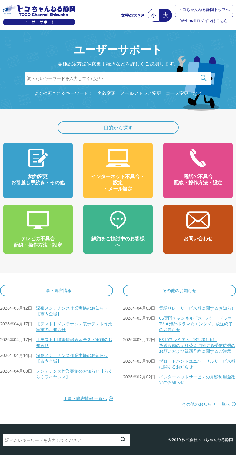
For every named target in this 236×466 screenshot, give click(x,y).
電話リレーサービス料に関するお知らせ (197, 308)
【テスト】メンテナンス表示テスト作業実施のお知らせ (74, 326)
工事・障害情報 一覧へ (85, 398)
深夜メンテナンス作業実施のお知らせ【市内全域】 (72, 311)
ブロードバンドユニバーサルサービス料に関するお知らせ (197, 364)
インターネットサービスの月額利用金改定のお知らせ (197, 379)
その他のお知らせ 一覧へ (206, 404)
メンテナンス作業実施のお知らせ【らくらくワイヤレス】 (74, 374)
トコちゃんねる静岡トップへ (204, 9)
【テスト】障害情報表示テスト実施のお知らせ (74, 342)
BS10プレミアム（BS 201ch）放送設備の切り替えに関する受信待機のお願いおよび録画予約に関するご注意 (197, 345)
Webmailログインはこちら (204, 20)
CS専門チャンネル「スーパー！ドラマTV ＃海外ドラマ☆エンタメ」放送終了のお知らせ (196, 323)
